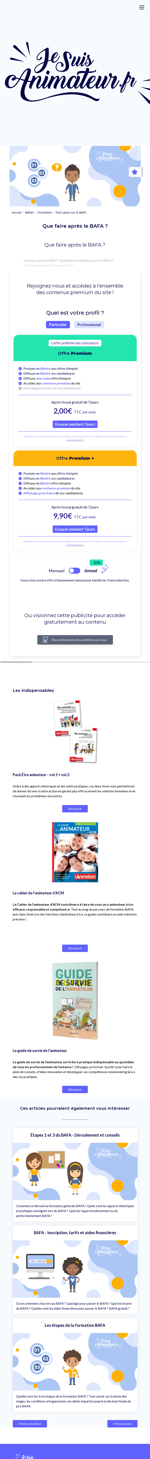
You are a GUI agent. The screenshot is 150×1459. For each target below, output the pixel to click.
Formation (45, 212)
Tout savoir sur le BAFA (70, 212)
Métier (29, 212)
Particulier (58, 324)
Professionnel (89, 324)
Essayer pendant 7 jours (75, 424)
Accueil (16, 212)
